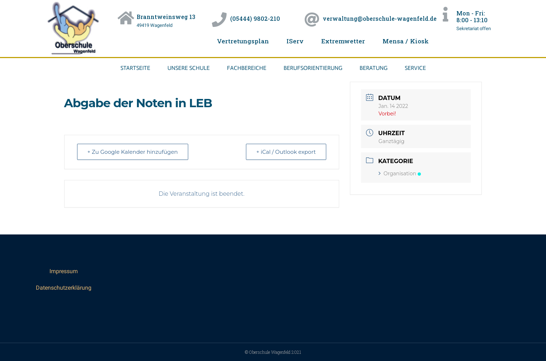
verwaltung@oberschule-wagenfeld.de (380, 18)
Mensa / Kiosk (406, 41)
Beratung (374, 68)
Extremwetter (343, 41)
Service (415, 68)
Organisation (400, 173)
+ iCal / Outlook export (286, 151)
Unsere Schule (188, 68)
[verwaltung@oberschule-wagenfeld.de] (311, 19)
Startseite (135, 68)
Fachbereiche (246, 68)
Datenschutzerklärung (63, 287)
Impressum (63, 271)
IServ (295, 41)
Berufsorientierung (313, 68)
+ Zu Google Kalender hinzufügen (132, 151)
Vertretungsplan (243, 41)
